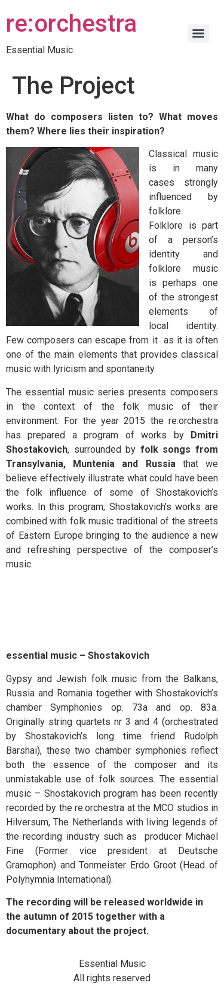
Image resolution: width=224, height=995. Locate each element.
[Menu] (198, 33)
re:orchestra (71, 24)
